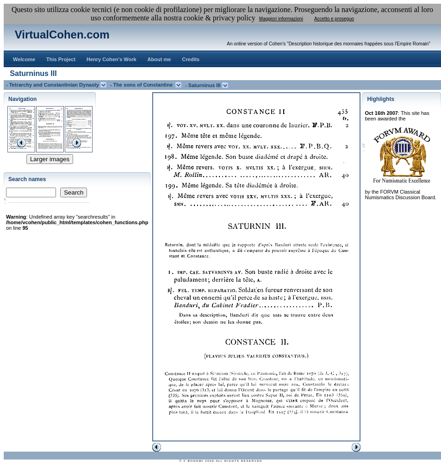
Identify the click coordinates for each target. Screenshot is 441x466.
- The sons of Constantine (142, 85)
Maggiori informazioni (281, 18)
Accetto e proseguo (334, 18)
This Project (60, 59)
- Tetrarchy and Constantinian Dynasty (53, 85)
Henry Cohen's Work (112, 59)
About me (159, 59)
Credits (190, 59)
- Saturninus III (203, 85)
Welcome (24, 59)
